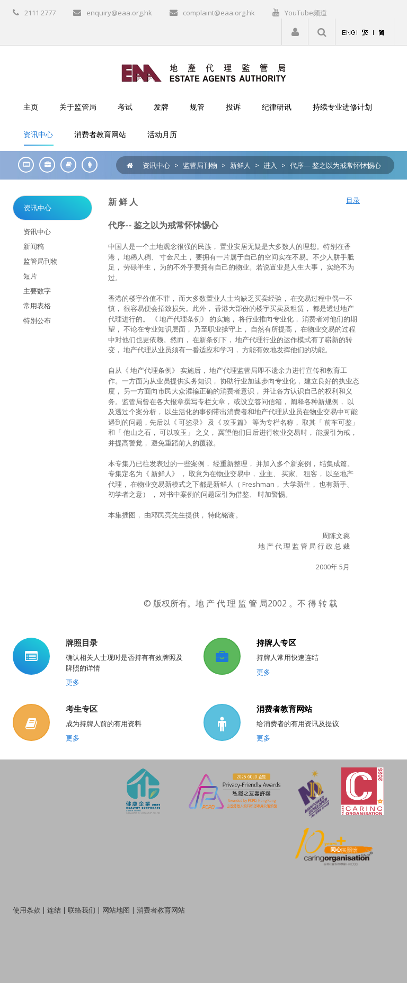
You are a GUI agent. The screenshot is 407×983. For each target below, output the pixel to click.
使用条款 (26, 910)
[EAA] (203, 72)
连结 (54, 910)
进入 (270, 165)
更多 (72, 682)
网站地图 (116, 910)
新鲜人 (240, 165)
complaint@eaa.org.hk (219, 12)
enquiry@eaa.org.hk (119, 12)
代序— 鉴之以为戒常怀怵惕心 (335, 165)
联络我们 (81, 910)
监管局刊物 (200, 165)
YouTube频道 (306, 12)
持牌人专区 (276, 642)
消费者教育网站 (284, 708)
